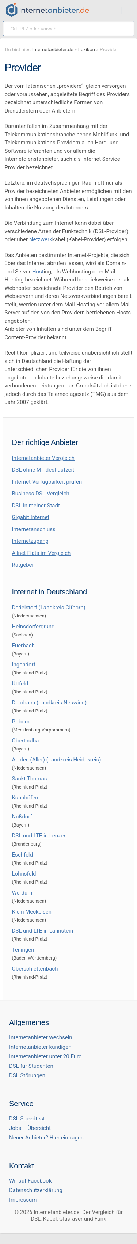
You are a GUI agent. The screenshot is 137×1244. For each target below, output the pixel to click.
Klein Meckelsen (32, 911)
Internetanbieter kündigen (40, 1047)
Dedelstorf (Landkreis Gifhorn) (48, 607)
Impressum (23, 1199)
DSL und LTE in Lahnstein (42, 930)
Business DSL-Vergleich (40, 493)
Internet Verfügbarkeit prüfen (47, 482)
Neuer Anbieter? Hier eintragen (46, 1137)
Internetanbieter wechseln (40, 1037)
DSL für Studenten (31, 1066)
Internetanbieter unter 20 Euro (45, 1056)
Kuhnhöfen (25, 797)
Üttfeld (20, 683)
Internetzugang (30, 541)
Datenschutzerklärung (35, 1190)
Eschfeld (22, 854)
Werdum (22, 892)
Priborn (21, 721)
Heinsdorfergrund (33, 626)
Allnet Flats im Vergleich (41, 553)
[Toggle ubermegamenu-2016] (122, 11)
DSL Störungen (27, 1075)
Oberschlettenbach (35, 968)
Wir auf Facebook (30, 1180)
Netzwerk (40, 239)
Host (38, 271)
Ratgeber (23, 564)
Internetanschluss (34, 529)
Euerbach (23, 645)
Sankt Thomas (29, 778)
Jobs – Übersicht (30, 1128)
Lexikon (86, 49)
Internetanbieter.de (52, 49)
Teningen (23, 949)
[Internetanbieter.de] (47, 10)
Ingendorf (23, 664)
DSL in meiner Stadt (36, 505)
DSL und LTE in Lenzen (39, 835)
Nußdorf (22, 816)
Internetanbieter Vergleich (43, 458)
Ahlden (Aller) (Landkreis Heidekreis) (56, 759)
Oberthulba (25, 740)
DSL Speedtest (27, 1118)
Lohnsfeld (24, 873)
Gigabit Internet (31, 517)
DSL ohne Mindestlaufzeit (43, 469)
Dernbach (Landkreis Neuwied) (49, 702)
